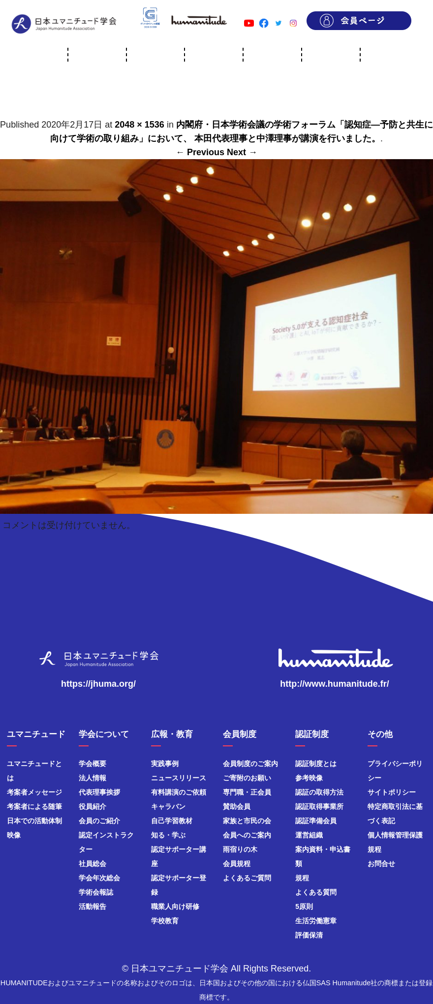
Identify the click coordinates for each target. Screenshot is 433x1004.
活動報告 (92, 906)
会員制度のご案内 (250, 764)
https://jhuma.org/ (98, 684)
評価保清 (309, 935)
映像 (14, 835)
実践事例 (165, 764)
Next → (242, 152)
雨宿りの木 (240, 849)
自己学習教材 (171, 821)
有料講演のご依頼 (178, 792)
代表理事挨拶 (99, 792)
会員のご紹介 (99, 821)
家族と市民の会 (247, 821)
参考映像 (309, 778)
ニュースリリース (178, 778)
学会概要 (92, 764)
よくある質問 (316, 892)
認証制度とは (316, 764)
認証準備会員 (316, 821)
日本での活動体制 (34, 821)
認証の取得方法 (319, 792)
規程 (302, 878)
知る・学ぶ (168, 835)
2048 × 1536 (139, 125)
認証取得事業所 (319, 806)
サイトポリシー (392, 792)
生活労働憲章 (316, 921)
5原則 (304, 906)
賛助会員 (236, 806)
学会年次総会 (99, 878)
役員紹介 (92, 806)
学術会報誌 (96, 892)
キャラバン (168, 806)
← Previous (200, 152)
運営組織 (309, 835)
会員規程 (236, 864)
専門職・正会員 (247, 792)
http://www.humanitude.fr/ (334, 684)
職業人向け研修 (175, 906)
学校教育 (165, 921)
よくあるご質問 (247, 878)
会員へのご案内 (247, 835)
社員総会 (92, 864)
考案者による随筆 (34, 806)
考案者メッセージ (34, 792)
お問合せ (381, 864)
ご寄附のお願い (247, 778)
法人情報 (92, 778)
